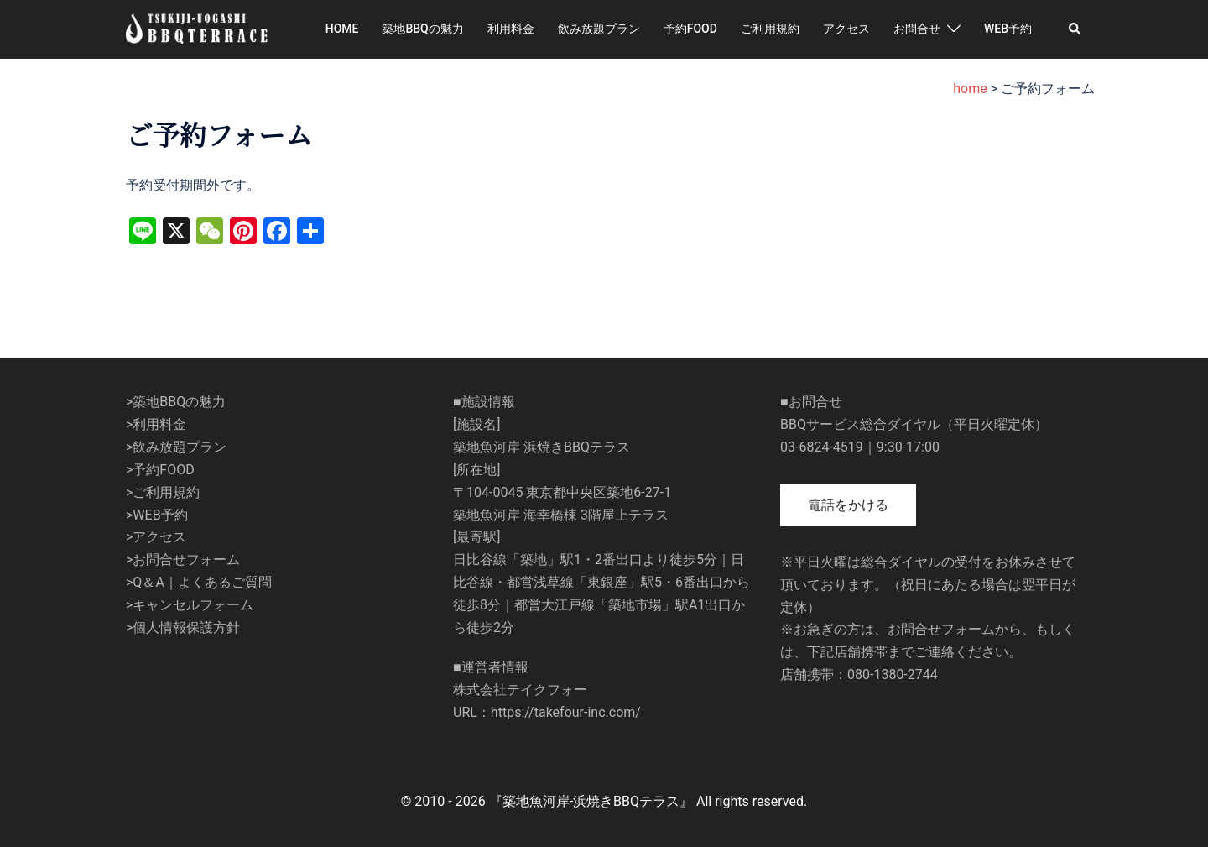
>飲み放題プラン (176, 447)
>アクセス (156, 537)
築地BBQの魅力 (422, 28)
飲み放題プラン (599, 28)
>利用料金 (156, 424)
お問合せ (916, 28)
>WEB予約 (157, 515)
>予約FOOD (160, 470)
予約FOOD (690, 28)
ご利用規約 (770, 28)
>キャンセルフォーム (189, 605)
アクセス (846, 28)
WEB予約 (1008, 28)
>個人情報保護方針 (183, 627)
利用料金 (510, 28)
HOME (342, 28)
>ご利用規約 (163, 492)
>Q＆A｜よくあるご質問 (199, 582)
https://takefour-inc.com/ (566, 712)
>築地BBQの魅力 (176, 402)
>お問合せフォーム (183, 559)
